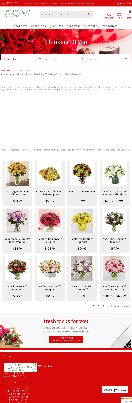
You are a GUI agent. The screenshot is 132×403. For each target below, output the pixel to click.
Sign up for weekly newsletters (66, 337)
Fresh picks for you (66, 323)
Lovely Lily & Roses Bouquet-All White (115, 191)
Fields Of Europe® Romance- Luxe (114, 286)
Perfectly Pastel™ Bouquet (50, 286)
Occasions (11, 68)
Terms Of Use (73, 398)
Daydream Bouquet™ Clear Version (17, 238)
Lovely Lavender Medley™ (82, 286)
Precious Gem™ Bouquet (17, 286)
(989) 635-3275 (13, 3)
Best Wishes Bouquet (82, 189)
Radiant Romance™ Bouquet (50, 238)
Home (3, 68)
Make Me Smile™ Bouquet (82, 238)
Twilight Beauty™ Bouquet (114, 238)
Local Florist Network (106, 398)
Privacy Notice (88, 398)
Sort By (93, 57)
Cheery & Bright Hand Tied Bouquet (49, 191)
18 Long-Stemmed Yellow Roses (17, 191)
